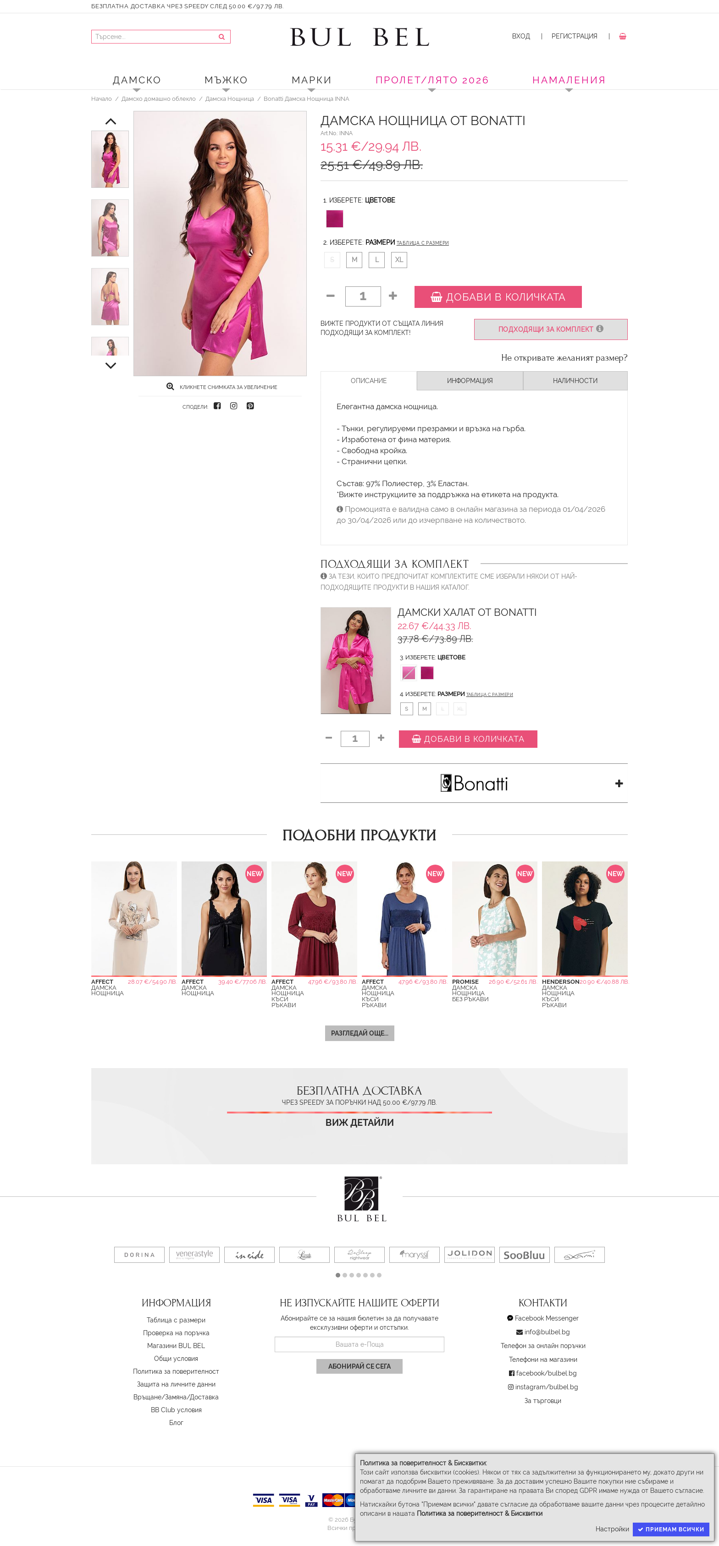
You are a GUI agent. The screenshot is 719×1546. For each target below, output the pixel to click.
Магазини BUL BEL (176, 1345)
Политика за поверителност (176, 1371)
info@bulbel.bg (547, 1332)
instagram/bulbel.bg (546, 1387)
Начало (101, 98)
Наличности (575, 380)
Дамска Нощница (229, 98)
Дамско (137, 80)
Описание (369, 380)
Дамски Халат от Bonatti (467, 612)
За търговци (543, 1400)
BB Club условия (176, 1410)
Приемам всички (671, 1529)
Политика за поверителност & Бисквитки (479, 1513)
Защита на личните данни (176, 1384)
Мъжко (227, 80)
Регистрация (574, 36)
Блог (176, 1422)
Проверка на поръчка (176, 1333)
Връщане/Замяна (160, 1397)
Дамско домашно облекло (159, 98)
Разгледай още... (359, 1033)
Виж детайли (360, 1123)
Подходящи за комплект (550, 329)
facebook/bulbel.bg (546, 1373)
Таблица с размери (423, 243)
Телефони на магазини (543, 1359)
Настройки (612, 1529)
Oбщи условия (176, 1358)
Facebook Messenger (547, 1318)
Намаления (569, 80)
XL (399, 259)
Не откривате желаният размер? (564, 357)
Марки (312, 80)
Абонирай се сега (359, 1366)
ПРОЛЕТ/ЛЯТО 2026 (433, 80)
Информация (470, 380)
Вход (521, 36)
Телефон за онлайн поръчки (543, 1345)
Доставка (204, 1397)
